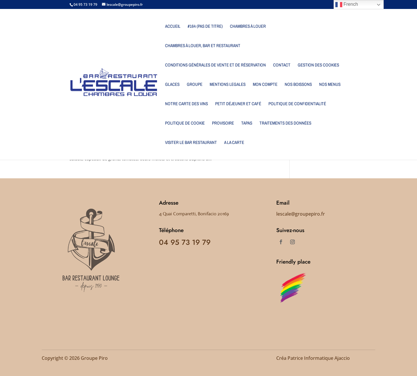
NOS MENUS (330, 84)
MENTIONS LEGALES (228, 84)
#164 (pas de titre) (205, 26)
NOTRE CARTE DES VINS (186, 104)
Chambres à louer (248, 26)
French (346, 4)
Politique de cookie (185, 123)
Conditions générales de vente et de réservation (215, 65)
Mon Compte (265, 84)
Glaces (172, 84)
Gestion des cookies (318, 65)
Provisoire (223, 123)
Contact (281, 65)
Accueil (172, 26)
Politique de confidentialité (297, 104)
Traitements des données (285, 123)
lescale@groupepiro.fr (300, 214)
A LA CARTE (234, 142)
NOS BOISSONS (298, 84)
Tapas (246, 123)
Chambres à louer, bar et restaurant (202, 46)
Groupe (194, 84)
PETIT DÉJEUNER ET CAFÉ (238, 104)
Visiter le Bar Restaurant (191, 142)
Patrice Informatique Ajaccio (319, 358)
